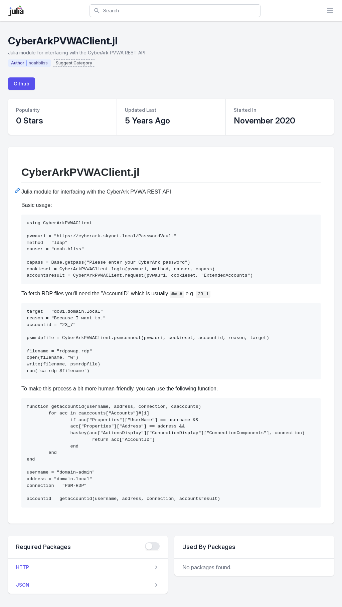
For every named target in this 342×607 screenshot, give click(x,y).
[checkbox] (152, 546)
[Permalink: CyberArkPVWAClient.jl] (18, 190)
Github (21, 83)
